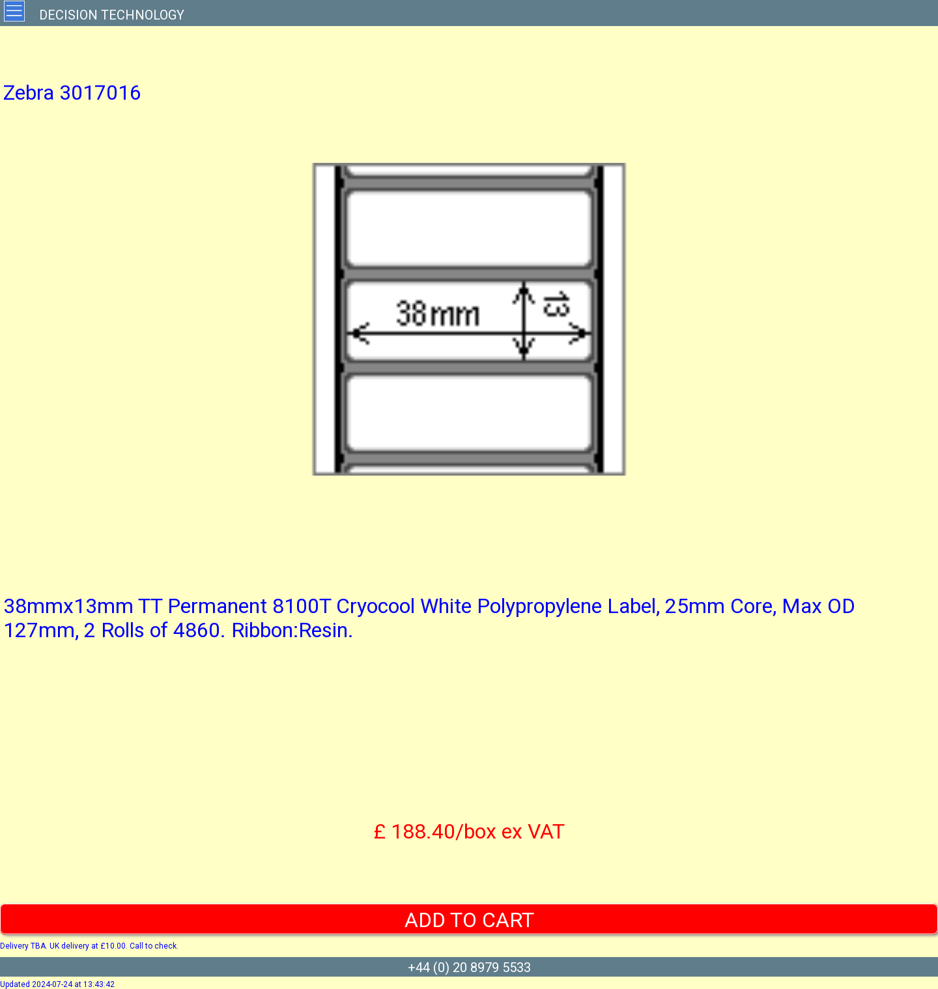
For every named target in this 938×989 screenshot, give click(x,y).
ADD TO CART (469, 920)
